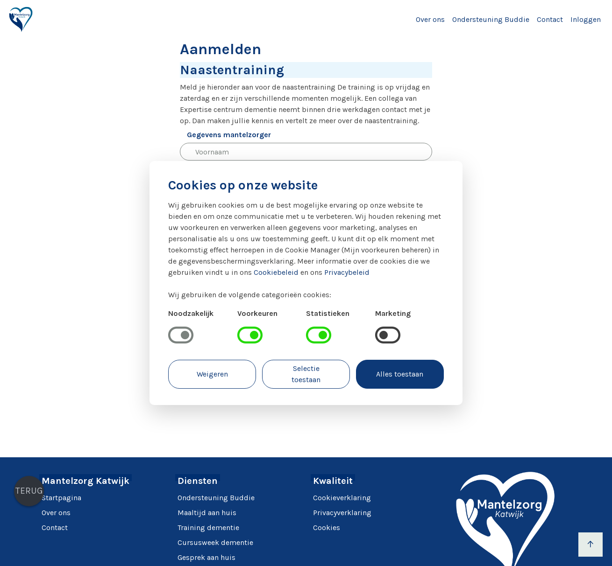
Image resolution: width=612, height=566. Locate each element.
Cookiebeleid (276, 272)
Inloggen (585, 19)
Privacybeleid (347, 272)
